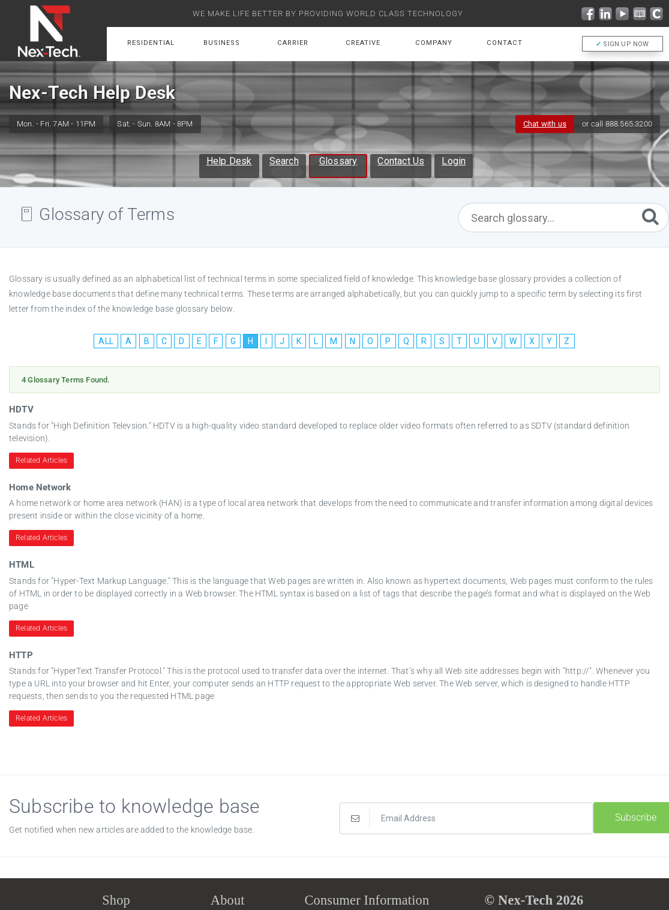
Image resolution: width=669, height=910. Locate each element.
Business (221, 43)
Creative (363, 43)
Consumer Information (367, 900)
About (228, 900)
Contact (505, 43)
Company (433, 43)
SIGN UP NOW (622, 43)
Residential (151, 43)
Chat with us (544, 123)
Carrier (292, 43)
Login (454, 161)
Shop (116, 900)
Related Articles (41, 460)
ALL (105, 341)
